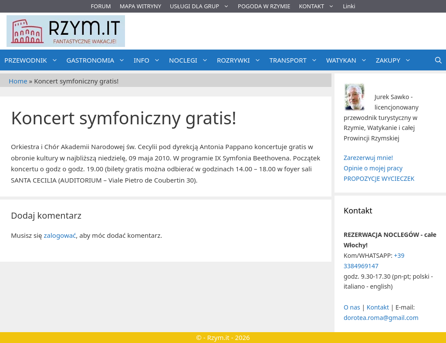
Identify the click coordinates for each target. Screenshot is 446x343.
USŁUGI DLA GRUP (201, 6)
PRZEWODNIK (33, 60)
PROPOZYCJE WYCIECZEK (379, 178)
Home (18, 81)
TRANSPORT (296, 60)
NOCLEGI (191, 60)
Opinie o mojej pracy (373, 168)
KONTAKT (318, 6)
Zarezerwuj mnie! (368, 157)
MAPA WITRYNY (140, 6)
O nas (352, 307)
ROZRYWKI (241, 60)
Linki (349, 6)
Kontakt (378, 307)
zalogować (60, 235)
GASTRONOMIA (98, 60)
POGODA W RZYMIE (264, 6)
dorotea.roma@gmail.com (381, 317)
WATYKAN (349, 60)
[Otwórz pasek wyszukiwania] (438, 60)
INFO (149, 60)
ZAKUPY (396, 60)
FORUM (101, 6)
